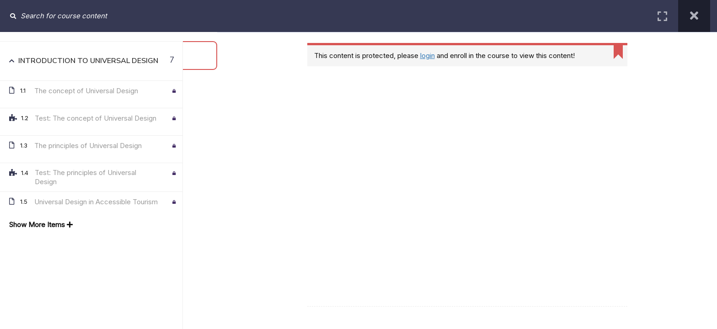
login (427, 55)
